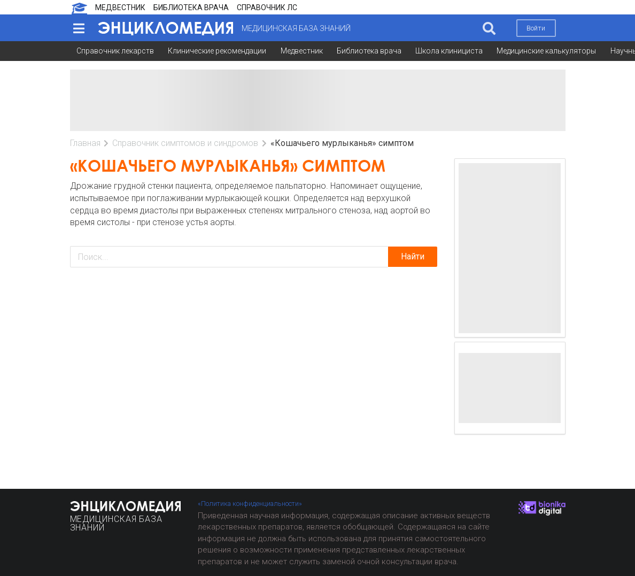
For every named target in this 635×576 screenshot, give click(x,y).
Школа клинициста (449, 51)
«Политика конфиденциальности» (250, 504)
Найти (412, 256)
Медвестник (302, 51)
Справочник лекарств (115, 51)
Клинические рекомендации (217, 51)
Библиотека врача (369, 51)
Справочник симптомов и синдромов (185, 143)
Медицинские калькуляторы (546, 51)
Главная (85, 143)
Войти (535, 28)
